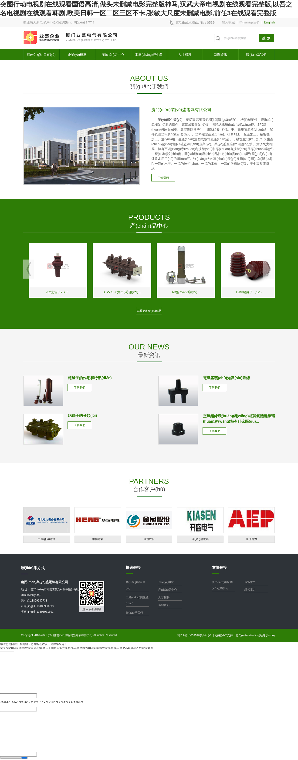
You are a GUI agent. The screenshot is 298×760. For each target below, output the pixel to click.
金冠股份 (149, 539)
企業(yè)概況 (77, 54)
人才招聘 (184, 54)
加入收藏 (228, 22)
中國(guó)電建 (46, 539)
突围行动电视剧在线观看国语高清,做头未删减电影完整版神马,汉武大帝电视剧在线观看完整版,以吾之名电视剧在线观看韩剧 (76, 648)
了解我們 (163, 177)
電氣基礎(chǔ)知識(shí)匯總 (226, 378)
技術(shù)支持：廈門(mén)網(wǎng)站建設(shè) (245, 635)
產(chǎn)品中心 (113, 54)
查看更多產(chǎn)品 (149, 311)
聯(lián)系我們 (249, 22)
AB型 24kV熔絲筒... (226, 292)
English (269, 22)
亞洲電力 (251, 539)
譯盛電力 (250, 589)
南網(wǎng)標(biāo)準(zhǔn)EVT (34, 292)
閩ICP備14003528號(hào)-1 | (196, 635)
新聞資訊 (220, 54)
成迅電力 (250, 582)
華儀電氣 (97, 539)
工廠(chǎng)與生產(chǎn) (149, 56)
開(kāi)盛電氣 (200, 539)
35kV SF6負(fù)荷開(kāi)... (162, 292)
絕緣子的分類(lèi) (82, 416)
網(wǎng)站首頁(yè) (41, 54)
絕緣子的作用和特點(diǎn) (90, 378)
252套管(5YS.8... (98, 292)
